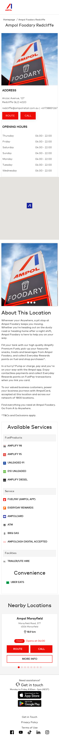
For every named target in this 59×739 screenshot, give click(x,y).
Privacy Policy (29, 722)
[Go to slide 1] (25, 302)
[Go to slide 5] (31, 667)
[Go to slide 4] (34, 302)
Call (28, 115)
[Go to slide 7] (38, 667)
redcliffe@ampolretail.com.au (20, 108)
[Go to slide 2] (28, 302)
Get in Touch (29, 717)
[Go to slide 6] (34, 667)
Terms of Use (30, 727)
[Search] (38, 7)
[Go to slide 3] (31, 302)
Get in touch (29, 685)
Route (10, 115)
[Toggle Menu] (51, 7)
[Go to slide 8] (41, 667)
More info (29, 659)
